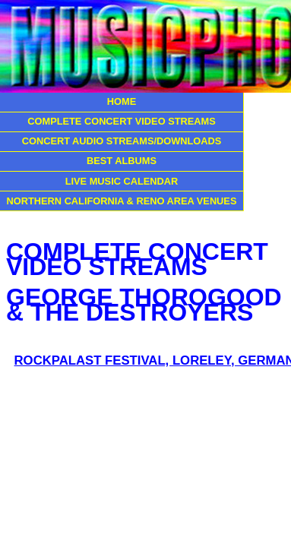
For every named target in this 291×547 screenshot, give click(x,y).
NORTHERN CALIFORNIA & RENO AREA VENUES (122, 201)
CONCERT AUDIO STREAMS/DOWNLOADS (122, 141)
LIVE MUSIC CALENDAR (122, 181)
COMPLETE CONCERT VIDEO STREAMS (121, 121)
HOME (121, 101)
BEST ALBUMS (122, 160)
